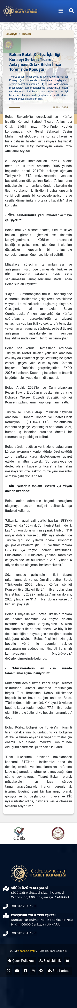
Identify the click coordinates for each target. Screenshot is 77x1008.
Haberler (26, 34)
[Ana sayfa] (20, 11)
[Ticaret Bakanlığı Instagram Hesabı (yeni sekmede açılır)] (33, 971)
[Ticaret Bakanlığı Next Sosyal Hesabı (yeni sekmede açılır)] (67, 961)
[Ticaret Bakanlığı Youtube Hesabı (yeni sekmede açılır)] (17, 971)
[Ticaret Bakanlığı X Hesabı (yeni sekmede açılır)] (9, 971)
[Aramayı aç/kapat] (71, 11)
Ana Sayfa (11, 34)
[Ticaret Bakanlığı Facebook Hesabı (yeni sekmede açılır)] (25, 971)
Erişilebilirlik (50, 961)
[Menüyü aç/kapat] (60, 11)
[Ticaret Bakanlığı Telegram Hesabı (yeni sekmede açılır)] (41, 971)
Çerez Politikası (21, 961)
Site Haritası (59, 971)
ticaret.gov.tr (26, 950)
